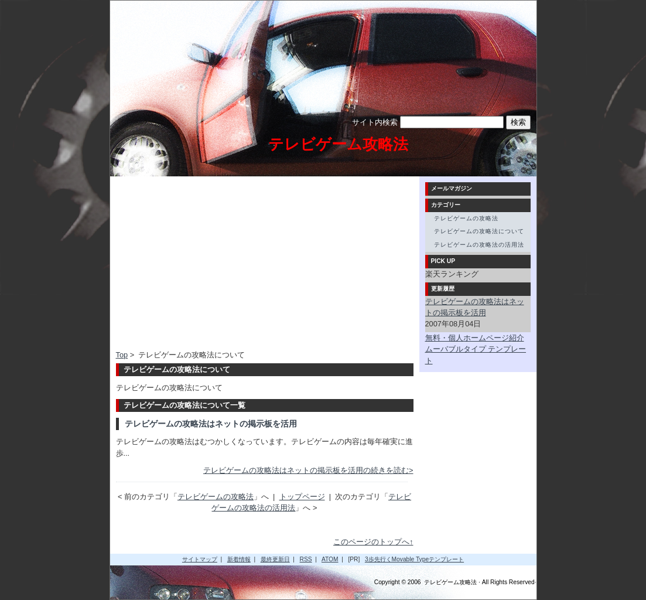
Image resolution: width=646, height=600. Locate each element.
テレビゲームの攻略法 (215, 496)
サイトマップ (199, 559)
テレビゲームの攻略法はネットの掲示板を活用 (211, 423)
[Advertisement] (214, 264)
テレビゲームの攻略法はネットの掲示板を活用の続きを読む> (308, 470)
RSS (306, 559)
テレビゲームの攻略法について (479, 231)
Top (122, 354)
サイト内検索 (375, 122)
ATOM (330, 559)
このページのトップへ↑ (373, 541)
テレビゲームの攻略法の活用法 (479, 244)
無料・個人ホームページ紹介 (474, 337)
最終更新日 (275, 559)
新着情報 (239, 559)
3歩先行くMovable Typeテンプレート (414, 559)
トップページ (302, 496)
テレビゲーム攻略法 (338, 144)
